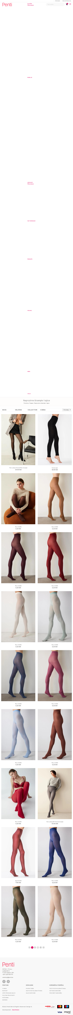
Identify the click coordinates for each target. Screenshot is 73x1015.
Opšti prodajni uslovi (8, 993)
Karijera (4, 1000)
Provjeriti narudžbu (55, 993)
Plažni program (28, 4)
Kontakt (5, 990)
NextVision (15, 1010)
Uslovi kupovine (30, 993)
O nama (4, 988)
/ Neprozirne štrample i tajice (41, 403)
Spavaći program (28, 183)
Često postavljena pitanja (34, 990)
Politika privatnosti (8, 995)
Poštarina (5, 997)
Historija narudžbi (55, 990)
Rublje (28, 77)
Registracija (66, 1)
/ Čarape (31, 403)
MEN (28, 371)
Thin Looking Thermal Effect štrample (18, 467)
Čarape (28, 259)
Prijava (57, 1)
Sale (28, 393)
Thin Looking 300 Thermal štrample (54, 821)
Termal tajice (55, 468)
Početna (26, 403)
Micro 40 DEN (18, 526)
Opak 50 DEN (18, 880)
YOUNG (28, 310)
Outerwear (28, 221)
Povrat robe (30, 988)
